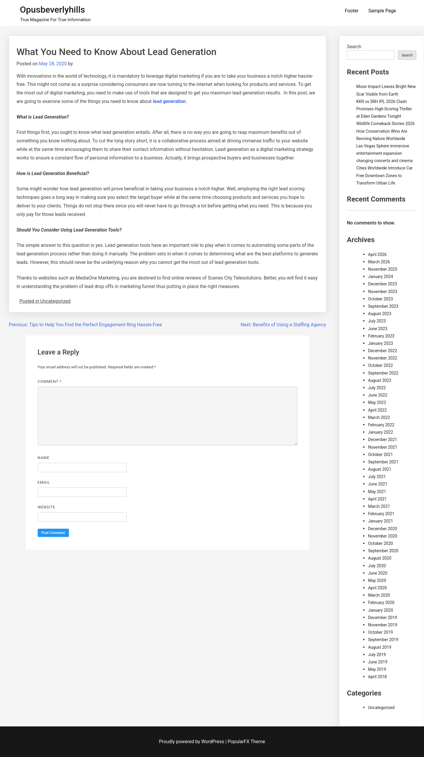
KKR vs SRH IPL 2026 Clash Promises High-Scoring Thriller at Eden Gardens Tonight (384, 109)
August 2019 (379, 647)
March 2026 (379, 261)
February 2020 (381, 602)
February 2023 (381, 336)
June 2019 (377, 662)
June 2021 (377, 484)
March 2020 (379, 595)
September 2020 (383, 550)
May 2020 (377, 580)
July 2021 (377, 476)
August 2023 (379, 313)
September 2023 (383, 306)
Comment (50, 381)
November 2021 (382, 447)
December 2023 (382, 284)
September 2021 (383, 462)
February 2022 (381, 424)
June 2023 (377, 328)
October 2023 (380, 299)
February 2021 (381, 513)
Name (44, 457)
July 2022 (377, 387)
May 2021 (377, 491)
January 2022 (380, 432)
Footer (351, 11)
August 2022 (379, 380)
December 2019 (382, 617)
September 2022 (383, 373)
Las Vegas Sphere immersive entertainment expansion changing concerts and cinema (384, 153)
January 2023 (380, 343)
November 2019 (382, 625)
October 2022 (380, 365)
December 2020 (382, 528)
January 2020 (380, 610)
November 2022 (382, 358)
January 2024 (380, 276)
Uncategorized (381, 707)
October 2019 (380, 632)
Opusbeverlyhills (52, 9)
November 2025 (382, 269)
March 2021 (379, 506)
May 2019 (377, 669)
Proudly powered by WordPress (192, 741)
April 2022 (377, 410)
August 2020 (379, 558)
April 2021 (377, 499)
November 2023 (382, 291)
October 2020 (380, 543)
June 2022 (377, 395)
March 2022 (379, 417)
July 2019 (377, 654)
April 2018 (377, 676)
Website (46, 507)
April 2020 (377, 587)
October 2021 (380, 454)
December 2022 (382, 350)
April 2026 (377, 254)
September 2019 (383, 639)
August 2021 (379, 469)
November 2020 (382, 536)
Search (354, 46)
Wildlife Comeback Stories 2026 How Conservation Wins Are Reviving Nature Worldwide (385, 131)
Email (44, 482)
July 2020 (377, 565)
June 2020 (377, 573)
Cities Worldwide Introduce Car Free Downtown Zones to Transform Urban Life (384, 175)
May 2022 (377, 402)
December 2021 (382, 439)
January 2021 (380, 521)
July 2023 (377, 321)
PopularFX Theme (246, 741)
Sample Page (382, 11)
